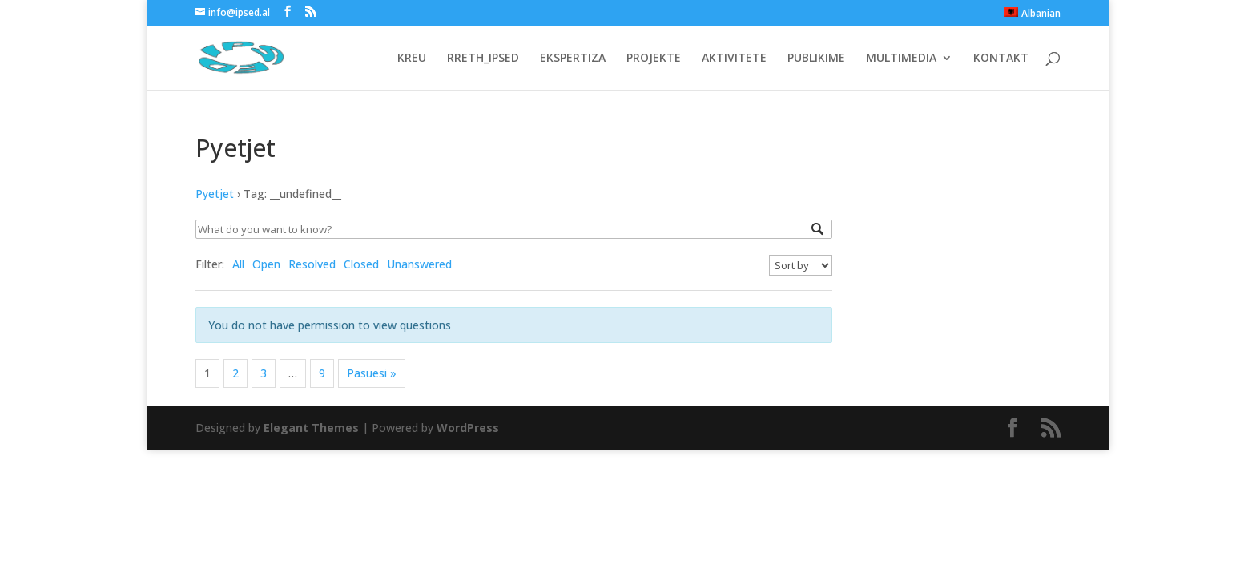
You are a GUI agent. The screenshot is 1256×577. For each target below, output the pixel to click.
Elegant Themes (311, 427)
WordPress (468, 427)
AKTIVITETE (734, 58)
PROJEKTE (653, 58)
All (238, 264)
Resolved (312, 264)
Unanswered (419, 264)
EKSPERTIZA (573, 58)
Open (266, 264)
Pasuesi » (372, 373)
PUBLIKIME (816, 58)
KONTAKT (1001, 58)
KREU (411, 58)
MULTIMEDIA (901, 58)
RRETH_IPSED (483, 58)
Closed (361, 264)
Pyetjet (214, 193)
